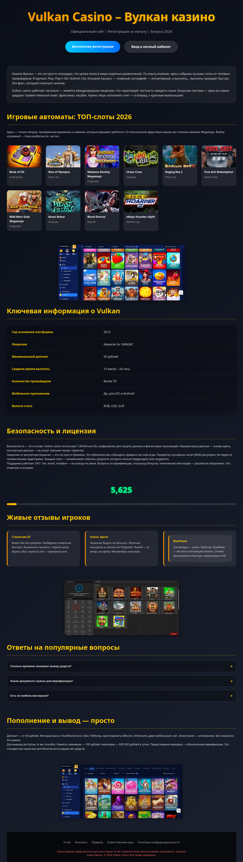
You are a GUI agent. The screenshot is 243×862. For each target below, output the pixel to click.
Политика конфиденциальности (159, 842)
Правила (97, 842)
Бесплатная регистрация (93, 46)
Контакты (81, 842)
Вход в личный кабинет (151, 46)
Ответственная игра (120, 842)
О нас (67, 842)
